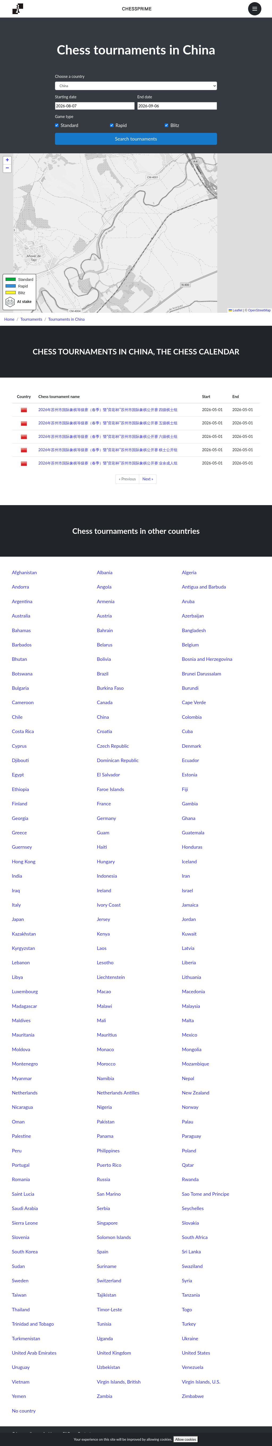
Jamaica (190, 905)
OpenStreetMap (259, 310)
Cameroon (23, 702)
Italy (16, 905)
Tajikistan (106, 1295)
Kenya (103, 934)
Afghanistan (24, 572)
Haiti (102, 847)
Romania (21, 1179)
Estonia (189, 774)
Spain (102, 1251)
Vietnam (20, 1382)
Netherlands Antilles (118, 1093)
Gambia (190, 803)
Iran (186, 876)
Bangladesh (194, 630)
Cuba (187, 731)
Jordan (189, 919)
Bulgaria (20, 688)
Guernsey (22, 847)
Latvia (188, 948)
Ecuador (190, 760)
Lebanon (21, 962)
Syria (187, 1280)
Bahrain (105, 630)
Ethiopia (20, 789)
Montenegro (25, 1064)
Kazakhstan (24, 934)
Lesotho (105, 962)
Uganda (105, 1338)
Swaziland (192, 1266)
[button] (7, 160)
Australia (21, 616)
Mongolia (192, 1049)
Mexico (189, 1035)
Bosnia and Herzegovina (207, 659)
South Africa (195, 1237)
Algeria (189, 572)
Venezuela (192, 1367)
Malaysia (191, 1006)
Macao (104, 991)
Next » (147, 479)
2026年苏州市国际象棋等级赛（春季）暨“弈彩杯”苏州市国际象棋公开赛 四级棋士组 (108, 409)
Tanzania (191, 1295)
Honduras (192, 847)
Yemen (19, 1396)
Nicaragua (22, 1107)
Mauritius (107, 1035)
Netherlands (25, 1093)
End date (144, 97)
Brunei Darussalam (201, 674)
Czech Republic (113, 746)
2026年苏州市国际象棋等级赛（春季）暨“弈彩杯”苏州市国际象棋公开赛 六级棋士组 (108, 436)
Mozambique (195, 1064)
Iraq (16, 890)
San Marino (109, 1194)
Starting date (65, 97)
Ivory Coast (109, 905)
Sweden (20, 1280)
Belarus (105, 645)
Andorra (20, 587)
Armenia (105, 601)
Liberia (189, 962)
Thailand (21, 1309)
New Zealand (195, 1093)
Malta (188, 1020)
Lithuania (191, 977)
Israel (187, 890)
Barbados (22, 645)
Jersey (103, 919)
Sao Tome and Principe (205, 1194)
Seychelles (193, 1208)
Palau (187, 1121)
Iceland (189, 861)
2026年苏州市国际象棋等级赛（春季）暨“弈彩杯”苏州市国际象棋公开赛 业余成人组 (108, 463)
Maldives (21, 1020)
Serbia (103, 1208)
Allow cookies (185, 1439)
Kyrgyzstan (23, 948)
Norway (190, 1107)
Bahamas (21, 630)
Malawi (104, 1006)
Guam (103, 832)
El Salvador (108, 774)
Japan (18, 919)
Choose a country (69, 76)
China (103, 717)
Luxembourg (25, 991)
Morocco (106, 1064)
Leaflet (235, 310)
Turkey (189, 1324)
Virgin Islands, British (119, 1382)
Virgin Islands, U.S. (201, 1382)
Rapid (121, 125)
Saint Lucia (23, 1194)
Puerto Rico (109, 1165)
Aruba (188, 601)
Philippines (108, 1150)
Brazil (103, 674)
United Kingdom (114, 1353)
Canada (105, 702)
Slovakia (190, 1223)
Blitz (175, 125)
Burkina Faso (110, 688)
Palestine (21, 1136)
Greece (19, 832)
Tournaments (31, 319)
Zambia (104, 1396)
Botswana (22, 674)
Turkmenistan (26, 1338)
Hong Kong (24, 861)
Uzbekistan (108, 1367)
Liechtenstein (111, 977)
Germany (106, 818)
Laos (102, 948)
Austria (104, 616)
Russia (103, 1179)
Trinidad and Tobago (33, 1324)
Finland (19, 803)
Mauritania (23, 1035)
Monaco (105, 1049)
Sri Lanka (191, 1251)
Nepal (188, 1078)
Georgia (20, 818)
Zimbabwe (193, 1396)
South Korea (25, 1251)
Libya (17, 977)
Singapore (107, 1223)
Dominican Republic (118, 760)
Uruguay (21, 1367)
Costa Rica (23, 731)
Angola (104, 587)
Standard (69, 125)
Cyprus (19, 746)
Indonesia (107, 876)
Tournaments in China (66, 319)
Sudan (18, 1266)
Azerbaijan (193, 616)
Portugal (20, 1165)
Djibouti (20, 760)
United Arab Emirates (34, 1353)
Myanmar (22, 1078)
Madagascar (24, 1006)
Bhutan (19, 659)
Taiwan (19, 1295)
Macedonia (193, 991)
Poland (189, 1150)
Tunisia (104, 1324)
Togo (187, 1309)
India (17, 876)
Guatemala (193, 832)
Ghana (189, 818)
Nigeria (104, 1107)
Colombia (192, 717)
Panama (105, 1136)
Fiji (185, 789)
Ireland (104, 890)
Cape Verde (194, 702)
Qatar (188, 1165)
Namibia (105, 1078)
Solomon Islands (114, 1237)
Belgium (190, 645)
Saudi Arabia (25, 1208)
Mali (101, 1020)
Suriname (107, 1266)
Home (9, 319)
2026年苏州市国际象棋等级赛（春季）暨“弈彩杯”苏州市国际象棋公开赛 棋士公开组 (108, 449)
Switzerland (109, 1280)
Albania (105, 572)
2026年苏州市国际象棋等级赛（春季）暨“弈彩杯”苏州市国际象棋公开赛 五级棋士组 (108, 423)
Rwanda (190, 1179)
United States (196, 1353)
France (104, 803)
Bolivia (104, 659)
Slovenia (20, 1237)
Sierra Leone (25, 1223)
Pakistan (105, 1121)
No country (24, 1411)
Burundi (190, 688)
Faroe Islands (110, 789)
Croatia (104, 731)
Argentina (22, 601)
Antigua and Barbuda (204, 587)
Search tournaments (136, 139)
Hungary (106, 861)
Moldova (21, 1049)
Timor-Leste (109, 1309)
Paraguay (191, 1136)
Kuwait (189, 934)
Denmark (191, 746)
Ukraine (190, 1338)
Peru (17, 1150)
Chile (17, 717)
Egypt (18, 774)
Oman (18, 1121)
